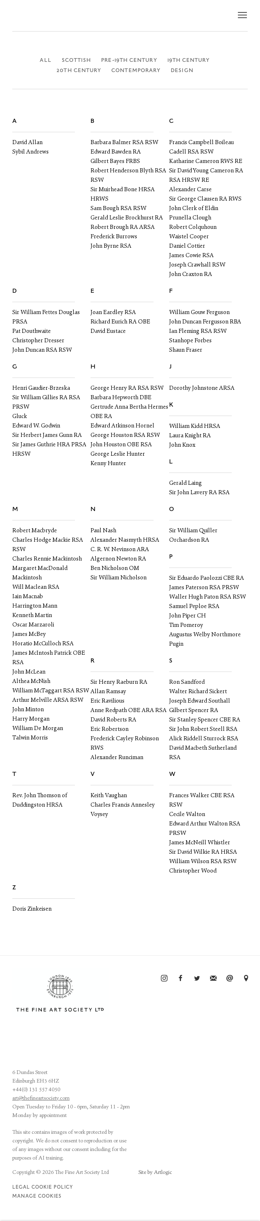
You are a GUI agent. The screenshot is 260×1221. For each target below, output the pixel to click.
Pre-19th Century (129, 60)
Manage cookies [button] (36, 1196)
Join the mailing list (213, 978)
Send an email (229, 978)
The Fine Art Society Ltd (81, 16)
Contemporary (136, 70)
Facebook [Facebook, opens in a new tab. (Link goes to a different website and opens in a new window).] (180, 978)
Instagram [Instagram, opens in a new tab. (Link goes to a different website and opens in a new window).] (164, 978)
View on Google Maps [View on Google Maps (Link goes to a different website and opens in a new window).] (246, 978)
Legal (21, 1187)
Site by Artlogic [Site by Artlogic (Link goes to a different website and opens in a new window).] (155, 1172)
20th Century (79, 70)
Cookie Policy (52, 1187)
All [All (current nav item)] (45, 60)
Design (182, 70)
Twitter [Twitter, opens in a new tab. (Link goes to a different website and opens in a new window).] (196, 978)
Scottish (76, 60)
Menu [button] (241, 15)
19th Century (188, 60)
